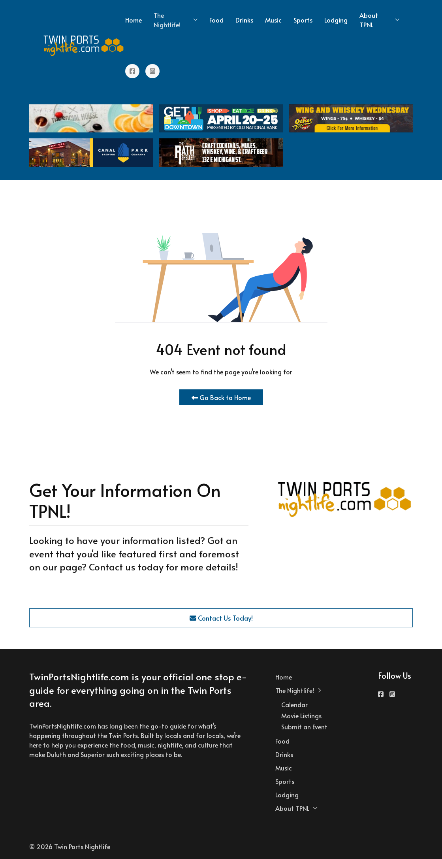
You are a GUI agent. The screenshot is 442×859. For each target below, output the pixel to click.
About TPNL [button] (379, 20)
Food (216, 19)
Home (133, 19)
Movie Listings (301, 715)
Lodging (336, 19)
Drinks (244, 19)
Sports (302, 19)
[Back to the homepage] (84, 45)
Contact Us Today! (221, 618)
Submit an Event (304, 726)
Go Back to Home (221, 397)
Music (273, 19)
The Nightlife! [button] (175, 20)
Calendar (294, 704)
